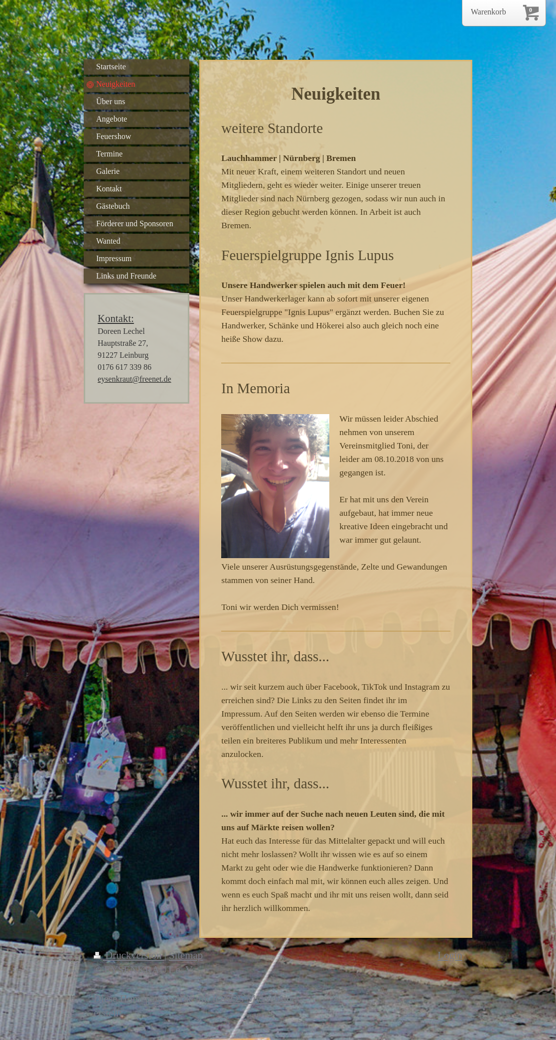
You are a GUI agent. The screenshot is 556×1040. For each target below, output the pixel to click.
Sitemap (186, 955)
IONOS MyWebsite (253, 998)
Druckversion (129, 955)
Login (449, 955)
